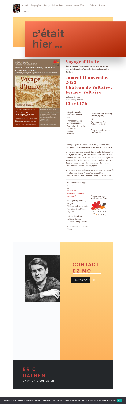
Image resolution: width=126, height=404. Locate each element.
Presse (102, 6)
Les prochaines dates (53, 6)
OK (119, 400)
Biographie (36, 6)
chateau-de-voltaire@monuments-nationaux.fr (76, 193)
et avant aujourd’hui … (76, 6)
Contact (25, 12)
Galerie (93, 6)
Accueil (25, 6)
